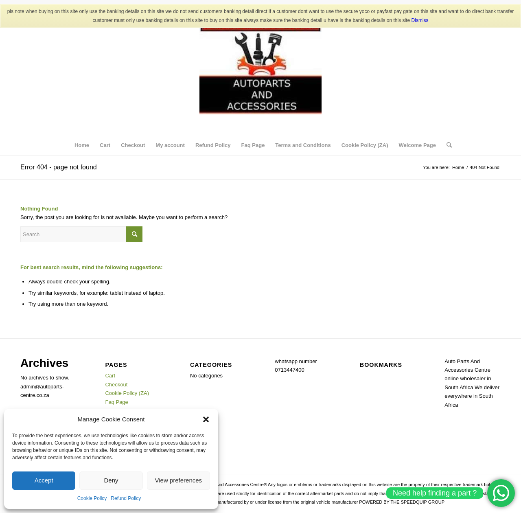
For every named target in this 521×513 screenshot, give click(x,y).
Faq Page (253, 145)
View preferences (178, 480)
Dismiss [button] (420, 20)
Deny (111, 480)
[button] (206, 419)
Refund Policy (126, 498)
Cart (105, 145)
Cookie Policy (92, 498)
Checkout (133, 145)
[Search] (446, 145)
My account (170, 145)
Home (81, 145)
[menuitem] (446, 145)
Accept (44, 480)
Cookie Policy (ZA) (364, 145)
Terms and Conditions (303, 145)
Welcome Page (417, 145)
